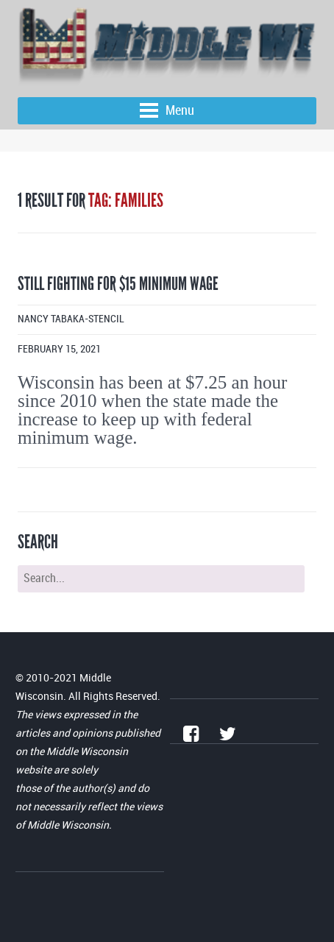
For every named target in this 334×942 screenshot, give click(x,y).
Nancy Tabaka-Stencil (71, 319)
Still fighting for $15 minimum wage (118, 283)
